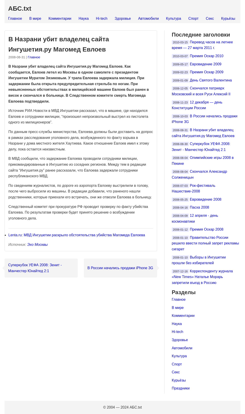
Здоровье (123, 18)
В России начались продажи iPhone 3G (120, 268)
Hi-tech (101, 18)
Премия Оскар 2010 (206, 56)
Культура (173, 18)
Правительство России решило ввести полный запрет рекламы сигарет (205, 243)
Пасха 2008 (199, 207)
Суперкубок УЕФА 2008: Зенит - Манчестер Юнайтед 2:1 (35, 268)
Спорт (193, 18)
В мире (35, 18)
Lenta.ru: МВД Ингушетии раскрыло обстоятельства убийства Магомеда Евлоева (76, 235)
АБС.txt (19, 8)
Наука (84, 18)
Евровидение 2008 (205, 199)
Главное (15, 18)
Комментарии (60, 18)
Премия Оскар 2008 (206, 229)
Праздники (181, 388)
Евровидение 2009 (205, 64)
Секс (210, 18)
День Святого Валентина (211, 80)
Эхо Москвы (37, 244)
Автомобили (148, 18)
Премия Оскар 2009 (206, 72)
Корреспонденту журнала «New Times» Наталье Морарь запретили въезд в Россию (202, 277)
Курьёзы (228, 18)
